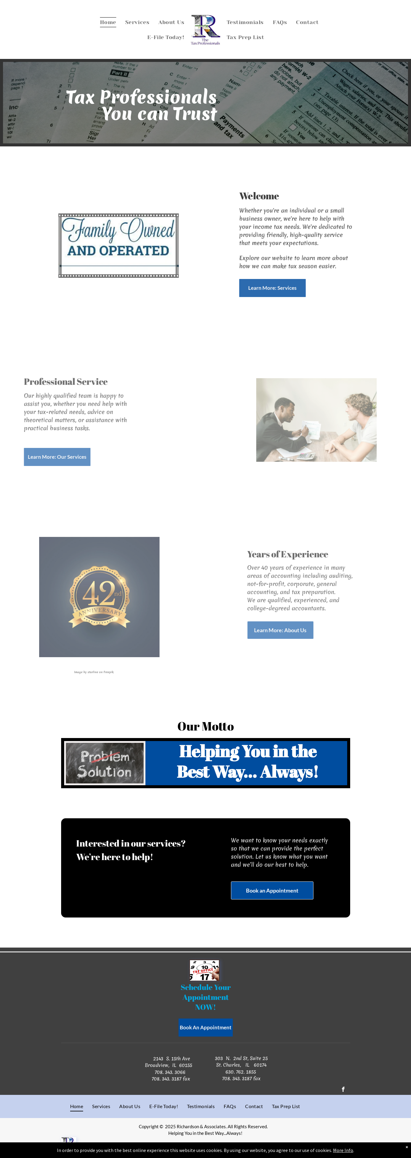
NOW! (205, 1007)
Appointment (206, 997)
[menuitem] (108, 22)
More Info (343, 1150)
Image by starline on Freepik (83, 672)
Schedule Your (206, 987)
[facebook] (343, 1090)
